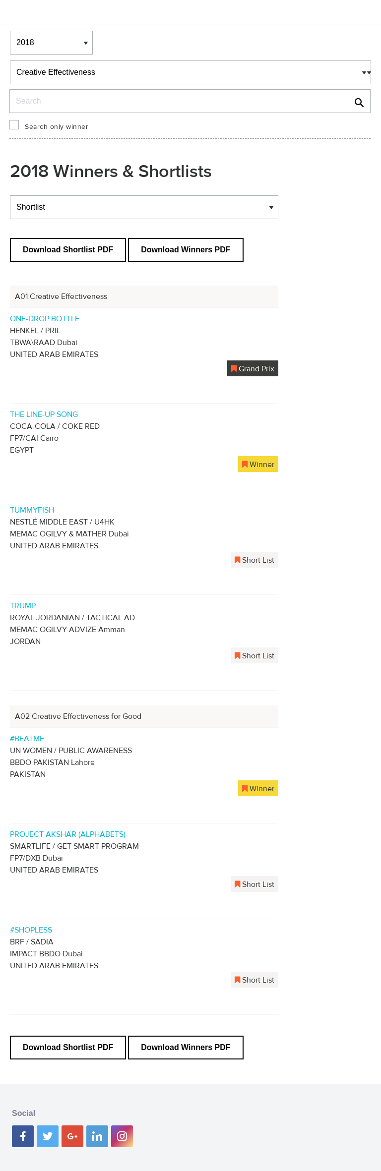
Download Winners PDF (185, 249)
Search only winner (56, 126)
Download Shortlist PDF (68, 249)
